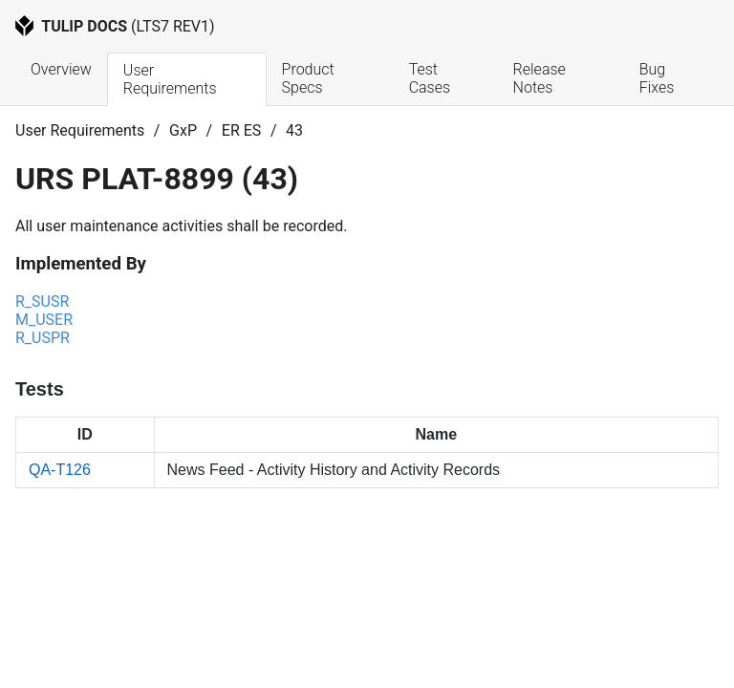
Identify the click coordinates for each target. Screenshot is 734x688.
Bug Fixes (657, 78)
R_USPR (42, 338)
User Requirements (170, 79)
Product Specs (310, 78)
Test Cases (429, 78)
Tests (39, 388)
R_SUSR (42, 301)
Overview (61, 69)
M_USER (44, 320)
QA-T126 (60, 470)
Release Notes (541, 78)
